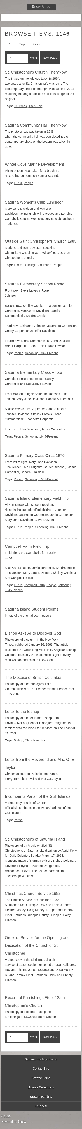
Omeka (22, 1122)
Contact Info (41, 1068)
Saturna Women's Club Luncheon (34, 202)
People (28, 183)
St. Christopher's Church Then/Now (36, 72)
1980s (18, 265)
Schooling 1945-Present (41, 353)
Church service (35, 740)
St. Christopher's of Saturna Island (35, 839)
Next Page (50, 57)
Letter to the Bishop (22, 711)
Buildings (30, 265)
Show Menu (41, 7)
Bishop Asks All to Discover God (33, 633)
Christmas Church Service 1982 (33, 893)
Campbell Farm (34, 585)
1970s (18, 183)
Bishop (18, 740)
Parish (18, 820)
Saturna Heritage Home (41, 1059)
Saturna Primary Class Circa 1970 (35, 455)
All (10, 44)
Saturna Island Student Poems (31, 609)
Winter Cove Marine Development (34, 164)
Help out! (41, 1106)
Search (37, 44)
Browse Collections (41, 1087)
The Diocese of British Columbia (33, 677)
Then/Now (35, 106)
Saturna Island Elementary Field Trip (37, 498)
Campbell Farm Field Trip (27, 546)
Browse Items (41, 1078)
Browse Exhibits (41, 1096)
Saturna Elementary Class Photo (33, 372)
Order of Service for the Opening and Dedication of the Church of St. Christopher (37, 945)
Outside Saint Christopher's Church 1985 (41, 241)
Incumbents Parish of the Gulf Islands (37, 796)
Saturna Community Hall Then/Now (36, 125)
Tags (22, 44)
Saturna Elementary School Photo (34, 284)
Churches (20, 106)
